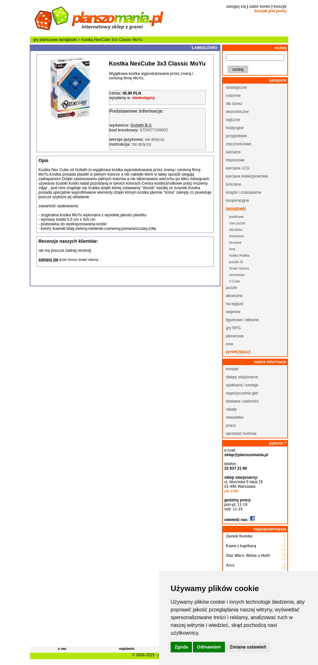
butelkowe (236, 217)
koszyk (279, 6)
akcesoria (234, 295)
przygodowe (236, 136)
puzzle (231, 287)
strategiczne (236, 87)
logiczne (233, 120)
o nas (62, 648)
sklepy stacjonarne (242, 377)
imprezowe (235, 160)
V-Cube (234, 281)
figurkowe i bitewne (242, 320)
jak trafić (231, 491)
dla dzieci (234, 103)
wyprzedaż (238, 352)
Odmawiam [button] (209, 647)
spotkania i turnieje (242, 385)
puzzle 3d (236, 262)
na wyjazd (234, 304)
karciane (233, 152)
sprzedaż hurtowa (241, 433)
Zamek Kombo (239, 536)
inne (232, 249)
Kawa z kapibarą (241, 546)
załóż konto (259, 6)
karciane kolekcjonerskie (247, 176)
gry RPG (233, 328)
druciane (235, 242)
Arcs (230, 565)
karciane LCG (237, 168)
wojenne (233, 312)
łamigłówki (68, 39)
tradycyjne (235, 128)
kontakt (232, 369)
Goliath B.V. (141, 125)
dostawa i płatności (242, 401)
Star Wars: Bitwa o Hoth (248, 555)
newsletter (235, 417)
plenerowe (235, 336)
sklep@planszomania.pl (246, 455)
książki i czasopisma (243, 192)
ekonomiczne (237, 111)
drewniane (236, 236)
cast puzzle (237, 223)
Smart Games (239, 268)
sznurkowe (237, 275)
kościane (233, 184)
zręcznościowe (238, 144)
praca (231, 425)
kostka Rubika (239, 255)
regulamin (126, 648)
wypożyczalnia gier (242, 393)
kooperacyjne (237, 200)
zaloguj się (236, 6)
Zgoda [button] (181, 647)
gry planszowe (45, 39)
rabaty (231, 409)
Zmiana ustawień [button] (248, 647)
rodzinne (233, 95)
